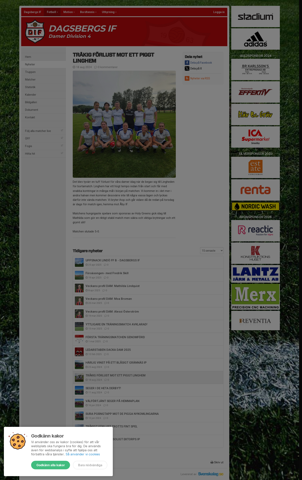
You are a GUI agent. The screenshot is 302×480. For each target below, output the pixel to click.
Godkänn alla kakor (50, 465)
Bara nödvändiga (90, 465)
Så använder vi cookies (83, 454)
